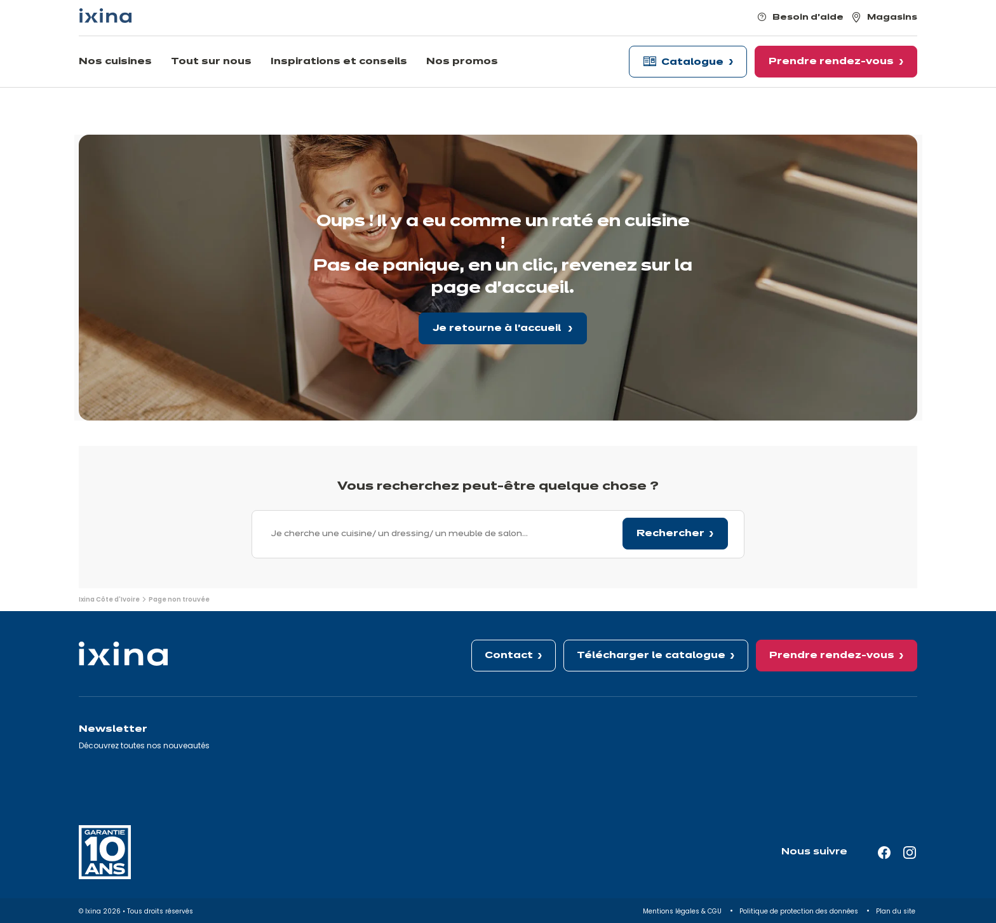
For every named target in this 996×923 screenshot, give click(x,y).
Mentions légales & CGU (683, 911)
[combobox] (498, 534)
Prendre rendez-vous (831, 655)
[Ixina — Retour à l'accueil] (105, 15)
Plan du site (896, 911)
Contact (509, 655)
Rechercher (670, 533)
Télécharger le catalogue (651, 655)
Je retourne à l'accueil (498, 328)
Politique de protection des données (799, 911)
